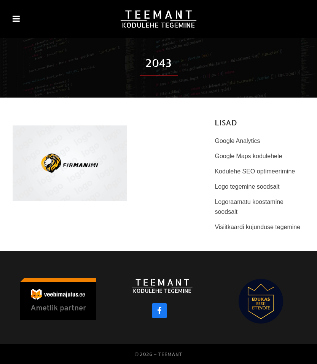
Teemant (170, 354)
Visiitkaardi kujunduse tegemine (257, 227)
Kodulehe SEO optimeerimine (255, 171)
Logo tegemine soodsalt (247, 186)
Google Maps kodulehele (248, 156)
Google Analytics (237, 141)
